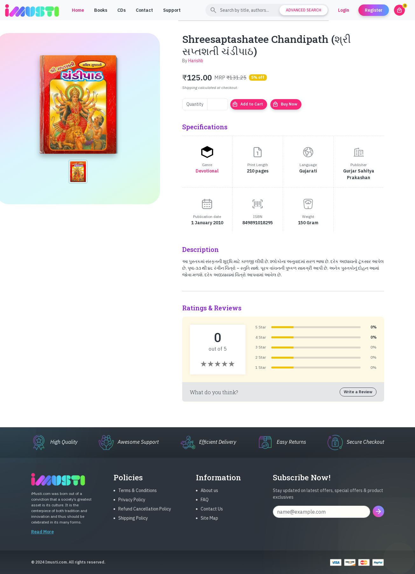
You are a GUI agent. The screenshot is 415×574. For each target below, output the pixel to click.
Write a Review (358, 391)
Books (100, 10)
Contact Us (212, 514)
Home (78, 10)
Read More (42, 537)
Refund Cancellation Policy (144, 514)
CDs (121, 10)
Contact (144, 10)
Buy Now (285, 104)
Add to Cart (247, 104)
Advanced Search (303, 10)
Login (343, 10)
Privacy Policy (131, 505)
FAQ (205, 505)
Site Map (209, 523)
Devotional (207, 171)
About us (209, 495)
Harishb (195, 61)
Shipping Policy (133, 523)
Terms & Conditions (137, 495)
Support (172, 10)
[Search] (267, 10)
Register (374, 10)
